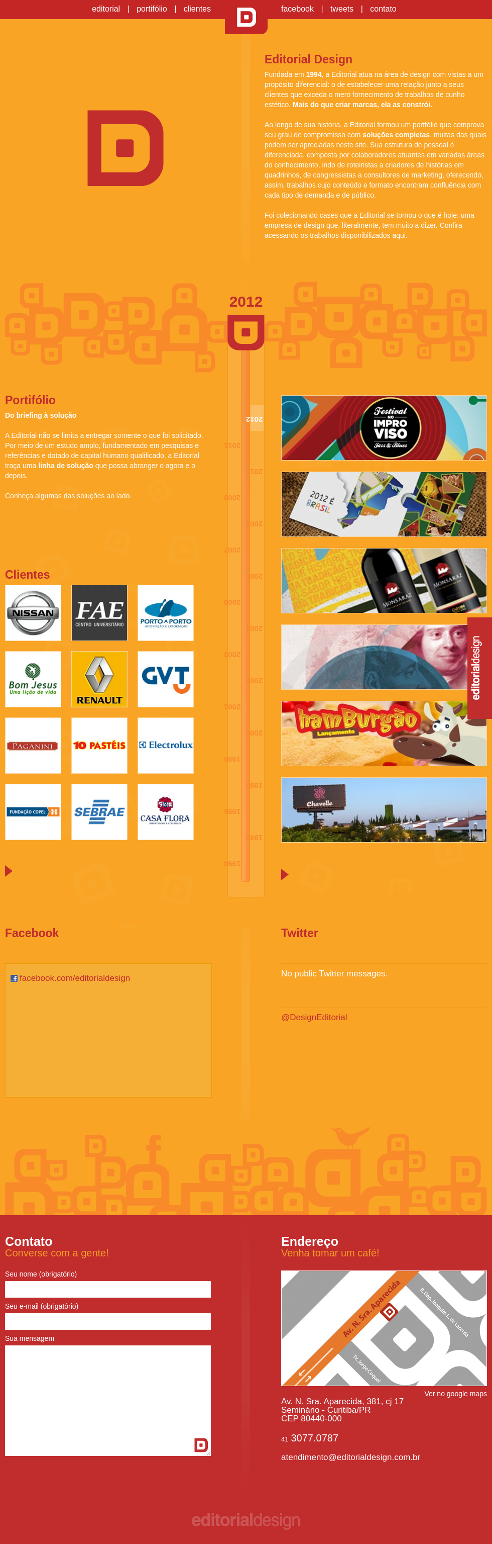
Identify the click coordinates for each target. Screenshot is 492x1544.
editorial (106, 9)
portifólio (152, 9)
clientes (197, 9)
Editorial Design (246, 17)
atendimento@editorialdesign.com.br (350, 1457)
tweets (341, 9)
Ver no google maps (455, 1394)
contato (383, 9)
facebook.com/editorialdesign (75, 978)
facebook (297, 9)
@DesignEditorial (314, 1017)
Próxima (9, 871)
